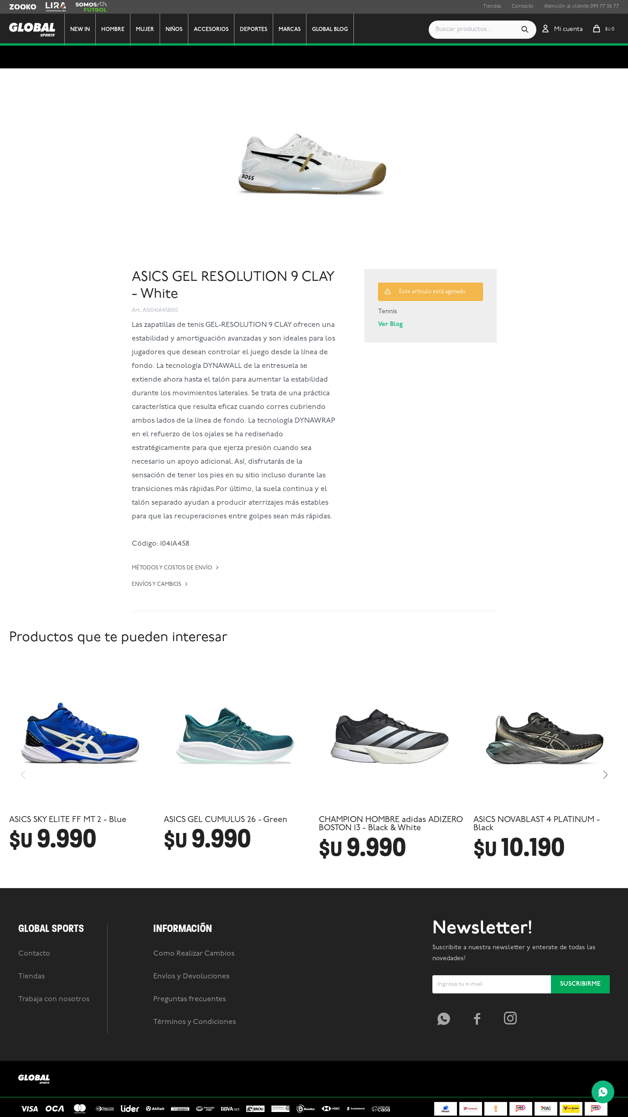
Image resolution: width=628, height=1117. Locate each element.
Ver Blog (390, 324)
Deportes (262, 29)
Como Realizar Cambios (193, 1035)
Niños (183, 29)
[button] (525, 30)
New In (89, 29)
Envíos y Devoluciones (191, 1057)
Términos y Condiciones (194, 1103)
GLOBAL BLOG (339, 29)
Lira (50, 7)
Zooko (17, 7)
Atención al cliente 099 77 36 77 (581, 6)
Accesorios (220, 29)
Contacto (523, 6)
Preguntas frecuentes (189, 1080)
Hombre (122, 29)
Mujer (154, 29)
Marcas (299, 29)
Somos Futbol (91, 7)
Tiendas (492, 6)
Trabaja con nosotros (53, 1080)
